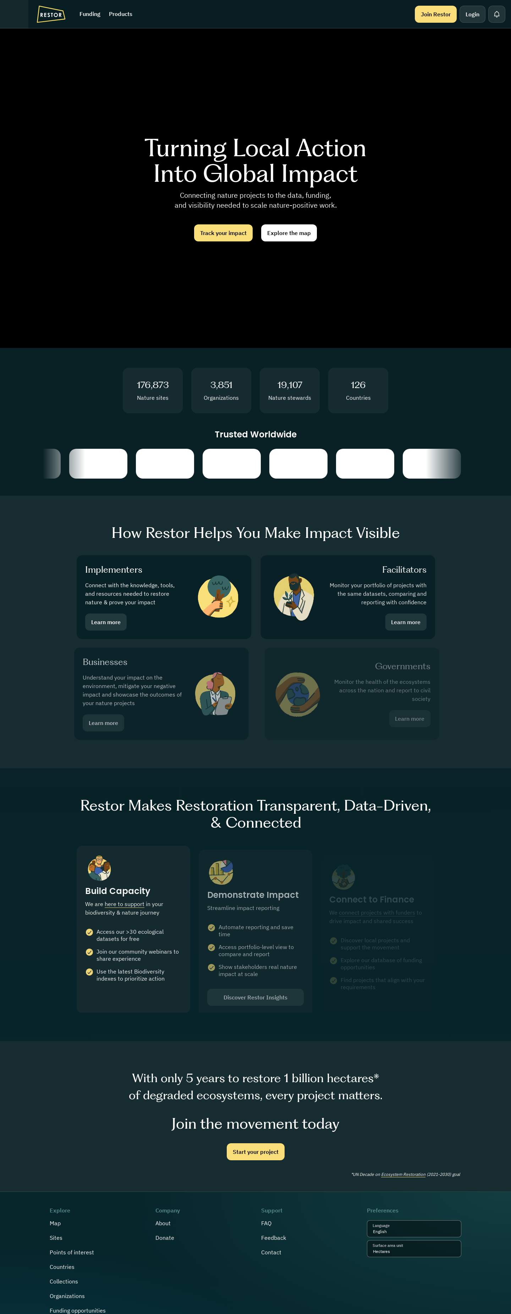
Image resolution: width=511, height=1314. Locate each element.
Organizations (67, 1295)
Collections (64, 1281)
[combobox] (388, 1231)
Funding (89, 13)
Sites (56, 1237)
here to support (124, 910)
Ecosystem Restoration (403, 1174)
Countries (62, 1266)
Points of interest (72, 1252)
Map (55, 1223)
